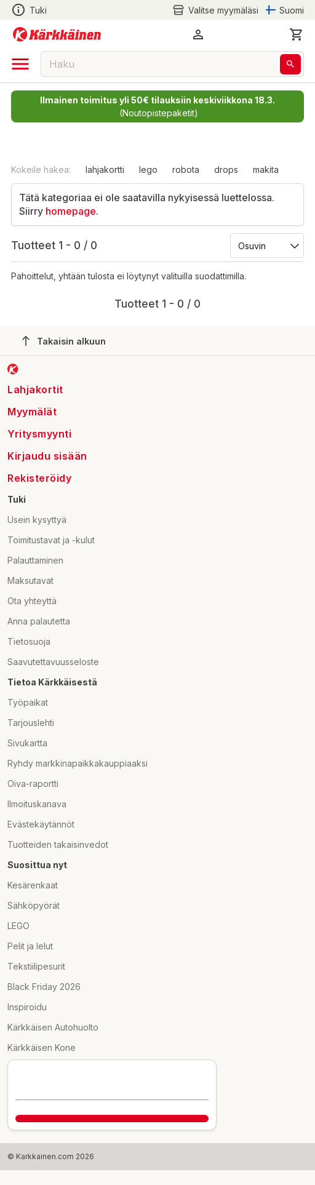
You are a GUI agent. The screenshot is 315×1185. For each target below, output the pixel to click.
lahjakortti (105, 169)
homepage (71, 211)
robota (185, 169)
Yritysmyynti (39, 434)
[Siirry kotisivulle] (56, 34)
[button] (198, 34)
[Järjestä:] (266, 245)
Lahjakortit (35, 389)
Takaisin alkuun (64, 341)
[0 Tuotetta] (296, 34)
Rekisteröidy (39, 478)
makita (266, 169)
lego (148, 169)
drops (226, 169)
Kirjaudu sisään (47, 456)
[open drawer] (20, 64)
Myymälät (32, 411)
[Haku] (290, 64)
